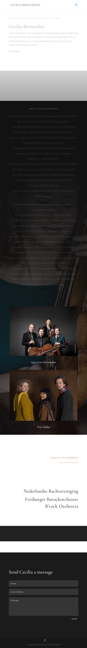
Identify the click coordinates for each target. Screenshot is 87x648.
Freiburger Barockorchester (51, 499)
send (74, 619)
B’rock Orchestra (61, 506)
